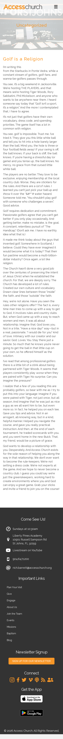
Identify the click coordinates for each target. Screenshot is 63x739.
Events (10, 620)
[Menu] (56, 6)
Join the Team (14, 613)
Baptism (11, 633)
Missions (11, 626)
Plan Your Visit (14, 587)
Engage (11, 600)
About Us (12, 607)
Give (9, 593)
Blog (9, 640)
